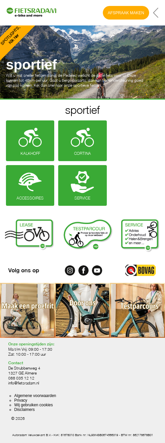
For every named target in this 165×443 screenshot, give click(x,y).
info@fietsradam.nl (23, 382)
